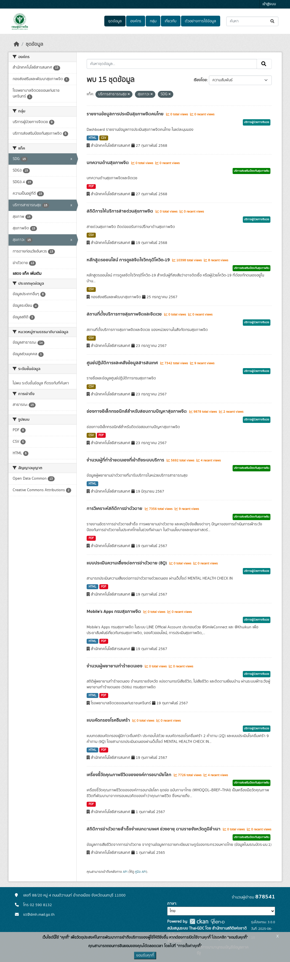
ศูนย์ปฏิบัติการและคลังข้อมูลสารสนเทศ (123, 362)
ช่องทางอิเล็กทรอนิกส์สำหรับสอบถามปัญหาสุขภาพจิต (137, 411)
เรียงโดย (200, 80)
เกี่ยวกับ (170, 21)
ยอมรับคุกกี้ (145, 955)
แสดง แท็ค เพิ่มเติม (27, 273)
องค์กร (135, 21)
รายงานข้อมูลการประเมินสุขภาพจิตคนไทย (126, 114)
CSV (103, 138)
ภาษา (171, 903)
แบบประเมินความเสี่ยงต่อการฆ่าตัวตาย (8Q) (127, 563)
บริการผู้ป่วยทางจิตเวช (256, 122)
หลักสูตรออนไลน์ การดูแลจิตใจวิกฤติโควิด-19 (129, 259)
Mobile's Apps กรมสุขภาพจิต (114, 611)
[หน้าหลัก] (16, 44)
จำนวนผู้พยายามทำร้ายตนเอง (115, 666)
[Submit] (273, 21)
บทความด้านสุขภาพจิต (108, 162)
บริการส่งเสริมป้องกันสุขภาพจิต (251, 171)
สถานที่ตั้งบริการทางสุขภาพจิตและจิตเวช (125, 314)
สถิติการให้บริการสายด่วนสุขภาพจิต (120, 211)
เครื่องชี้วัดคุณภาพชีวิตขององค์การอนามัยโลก (129, 774)
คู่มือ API (140, 871)
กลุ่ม (153, 21)
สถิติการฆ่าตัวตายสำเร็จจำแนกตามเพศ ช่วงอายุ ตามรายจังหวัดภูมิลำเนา (154, 829)
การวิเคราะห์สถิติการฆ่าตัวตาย (115, 508)
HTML (92, 138)
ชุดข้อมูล (115, 21)
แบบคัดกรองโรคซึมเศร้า (109, 720)
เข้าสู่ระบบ (269, 4)
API (125, 871)
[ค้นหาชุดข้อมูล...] (252, 21)
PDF (91, 186)
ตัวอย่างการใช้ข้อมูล (200, 21)
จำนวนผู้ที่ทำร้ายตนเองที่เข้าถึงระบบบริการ (126, 460)
